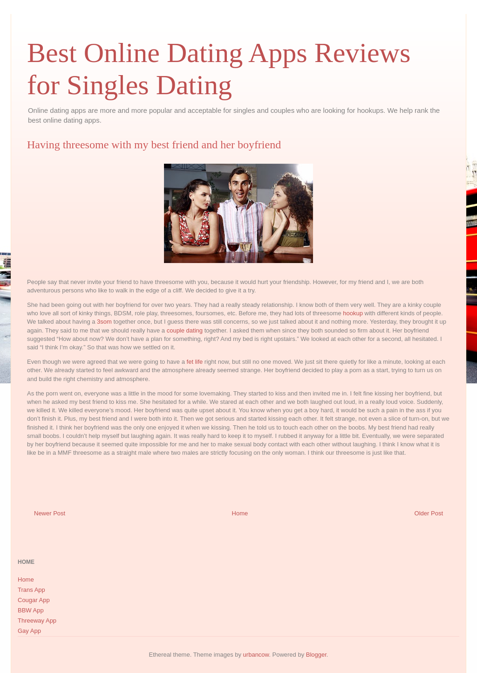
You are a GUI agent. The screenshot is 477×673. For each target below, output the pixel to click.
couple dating (185, 330)
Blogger (316, 654)
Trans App (31, 589)
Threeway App (37, 620)
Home (240, 513)
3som (104, 321)
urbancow (256, 654)
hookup (353, 313)
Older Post (429, 513)
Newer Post (49, 513)
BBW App (31, 610)
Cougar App (34, 600)
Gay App (29, 630)
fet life (195, 361)
